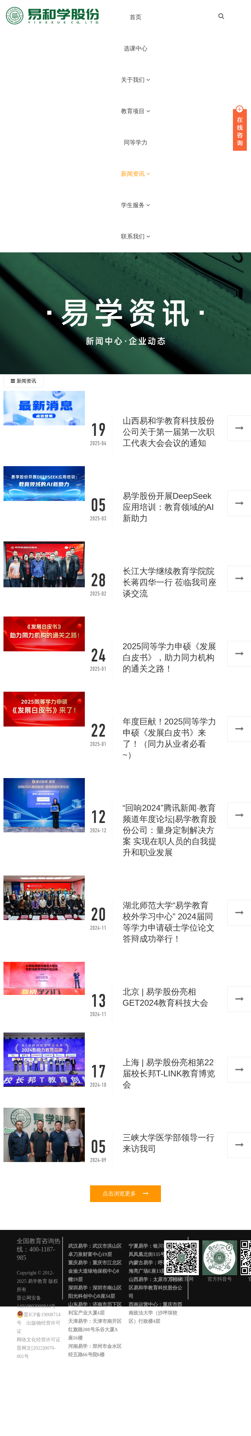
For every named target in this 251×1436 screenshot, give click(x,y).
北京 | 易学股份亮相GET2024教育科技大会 (166, 997)
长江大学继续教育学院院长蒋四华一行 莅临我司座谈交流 (170, 582)
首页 (135, 17)
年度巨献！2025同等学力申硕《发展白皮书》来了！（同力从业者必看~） (169, 738)
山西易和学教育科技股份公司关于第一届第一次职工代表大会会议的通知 (168, 432)
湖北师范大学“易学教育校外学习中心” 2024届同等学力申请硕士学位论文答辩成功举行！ (168, 922)
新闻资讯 (135, 174)
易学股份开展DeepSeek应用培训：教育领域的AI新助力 (168, 507)
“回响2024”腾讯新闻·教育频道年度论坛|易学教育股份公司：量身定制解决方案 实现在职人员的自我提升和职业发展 (170, 830)
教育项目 (135, 111)
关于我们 (135, 80)
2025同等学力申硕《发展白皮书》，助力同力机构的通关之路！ (169, 657)
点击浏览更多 (125, 1193)
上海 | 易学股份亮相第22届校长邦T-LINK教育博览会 (169, 1073)
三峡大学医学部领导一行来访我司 (168, 1143)
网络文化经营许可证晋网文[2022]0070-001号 (38, 1348)
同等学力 (135, 142)
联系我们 (135, 236)
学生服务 (135, 205)
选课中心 (135, 48)
